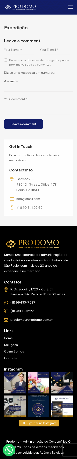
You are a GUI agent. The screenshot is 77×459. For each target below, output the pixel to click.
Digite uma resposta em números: (29, 72)
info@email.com (28, 199)
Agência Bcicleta (52, 453)
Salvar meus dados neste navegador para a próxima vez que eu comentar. (39, 62)
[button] (9, 450)
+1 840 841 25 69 (29, 207)
